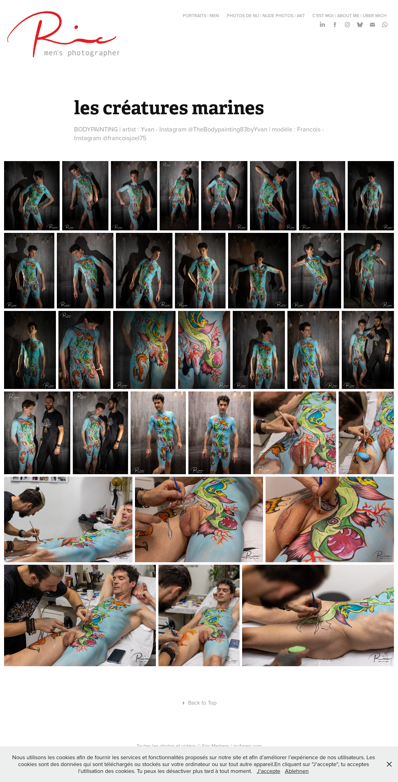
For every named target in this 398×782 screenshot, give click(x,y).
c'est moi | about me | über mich (349, 15)
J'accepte (268, 771)
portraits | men (201, 15)
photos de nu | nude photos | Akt (266, 15)
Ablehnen (297, 771)
